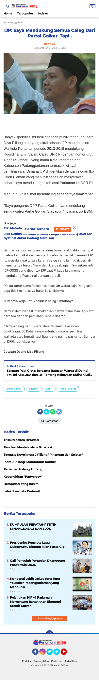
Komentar (49, 420)
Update (62, 229)
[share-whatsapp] (53, 411)
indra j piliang (68, 388)
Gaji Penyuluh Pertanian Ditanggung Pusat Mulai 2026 (37, 563)
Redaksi (26, 661)
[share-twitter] (46, 411)
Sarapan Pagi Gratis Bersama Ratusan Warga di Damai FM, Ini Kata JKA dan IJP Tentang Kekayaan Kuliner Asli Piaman (48, 373)
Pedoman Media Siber (64, 661)
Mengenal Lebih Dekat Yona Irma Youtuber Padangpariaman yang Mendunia (35, 583)
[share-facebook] (40, 411)
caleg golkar (14, 388)
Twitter (51, 653)
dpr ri (49, 388)
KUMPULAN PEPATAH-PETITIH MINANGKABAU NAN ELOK (33, 527)
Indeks (43, 13)
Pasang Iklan (41, 661)
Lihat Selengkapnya (49, 618)
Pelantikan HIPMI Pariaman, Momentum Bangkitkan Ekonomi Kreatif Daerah (35, 602)
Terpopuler (25, 13)
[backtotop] (49, 633)
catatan (33, 388)
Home (8, 13)
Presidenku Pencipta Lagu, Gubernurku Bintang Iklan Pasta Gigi (37, 545)
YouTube (67, 653)
